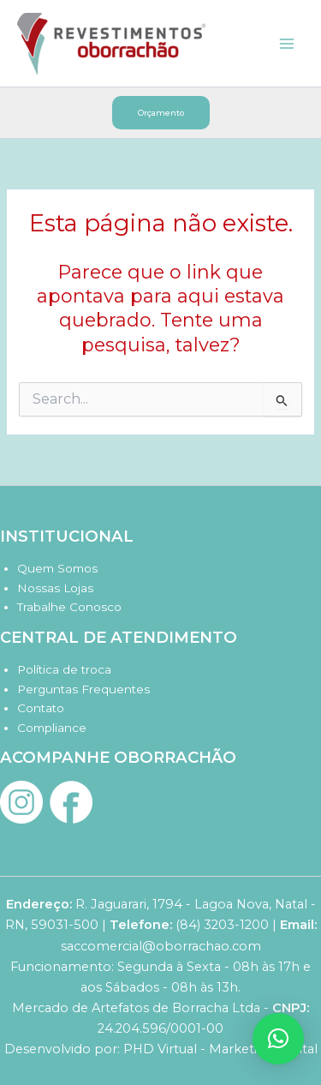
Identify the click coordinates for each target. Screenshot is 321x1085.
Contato (40, 708)
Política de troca (64, 669)
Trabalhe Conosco (69, 607)
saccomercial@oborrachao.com (161, 946)
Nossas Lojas (55, 588)
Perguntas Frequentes (83, 689)
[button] (161, 112)
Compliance (51, 727)
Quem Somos (57, 568)
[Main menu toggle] (287, 43)
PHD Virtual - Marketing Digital (220, 1049)
